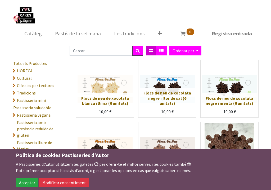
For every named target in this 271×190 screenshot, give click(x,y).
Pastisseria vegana (34, 115)
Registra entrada (232, 33)
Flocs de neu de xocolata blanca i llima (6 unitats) (105, 101)
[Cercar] (137, 51)
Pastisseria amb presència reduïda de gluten (35, 129)
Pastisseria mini (31, 100)
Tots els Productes (30, 63)
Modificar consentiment (64, 182)
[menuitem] (33, 33)
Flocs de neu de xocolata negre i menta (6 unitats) (229, 101)
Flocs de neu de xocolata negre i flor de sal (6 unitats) (167, 98)
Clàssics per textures (35, 85)
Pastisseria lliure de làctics (34, 145)
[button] (160, 33)
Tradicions (26, 93)
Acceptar (27, 182)
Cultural (24, 78)
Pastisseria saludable (32, 107)
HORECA (25, 70)
